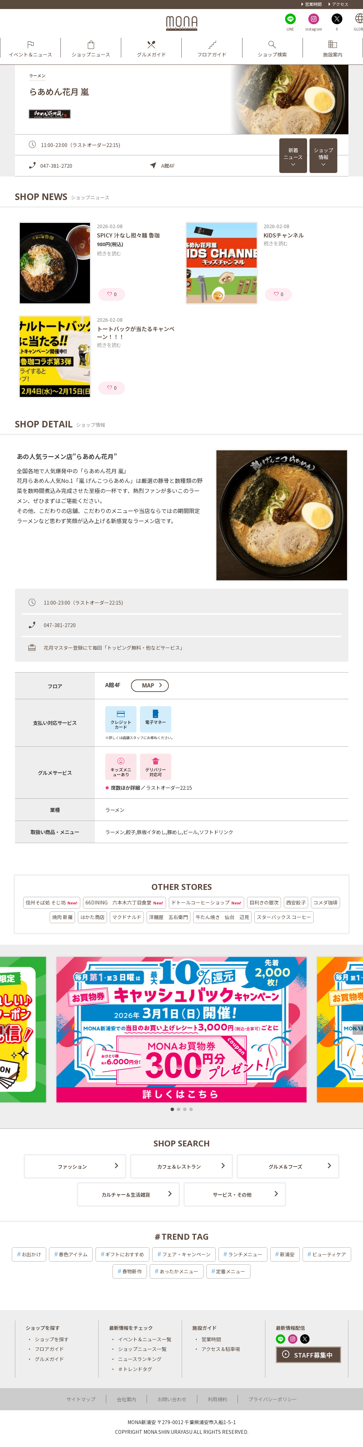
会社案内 (126, 1399)
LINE (290, 29)
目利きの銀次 (264, 902)
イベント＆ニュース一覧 (144, 1339)
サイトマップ (81, 1399)
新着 (293, 153)
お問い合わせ (172, 1399)
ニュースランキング (140, 1358)
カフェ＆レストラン (179, 1166)
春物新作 (132, 1271)
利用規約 (217, 1399)
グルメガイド (49, 1358)
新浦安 (287, 1254)
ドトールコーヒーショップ (206, 903)
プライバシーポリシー (272, 1399)
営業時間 (313, 4)
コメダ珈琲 (325, 902)
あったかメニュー (178, 1271)
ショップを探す (52, 1339)
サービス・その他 (232, 1194)
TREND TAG (185, 1236)
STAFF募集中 (313, 1354)
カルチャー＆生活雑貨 (125, 1194)
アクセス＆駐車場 (220, 1348)
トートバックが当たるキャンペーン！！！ (136, 332)
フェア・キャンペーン (186, 1254)
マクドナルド (126, 916)
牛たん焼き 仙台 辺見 (222, 916)
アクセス (340, 4)
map (148, 685)
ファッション (72, 1166)
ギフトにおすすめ (124, 1254)
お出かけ (31, 1254)
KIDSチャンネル (284, 235)
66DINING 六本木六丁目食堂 (124, 903)
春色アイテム (73, 1254)
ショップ (323, 153)
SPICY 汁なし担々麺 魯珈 (128, 235)
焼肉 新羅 (62, 916)
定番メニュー (230, 1271)
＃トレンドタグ (135, 1369)
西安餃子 (296, 902)
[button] (172, 1109)
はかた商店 (92, 916)
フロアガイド (49, 1348)
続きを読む (109, 253)
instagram (313, 29)
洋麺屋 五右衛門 (168, 916)
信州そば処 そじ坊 (52, 903)
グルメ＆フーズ (285, 1166)
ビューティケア (329, 1254)
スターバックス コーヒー (284, 916)
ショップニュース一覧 (142, 1348)
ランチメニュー (245, 1254)
